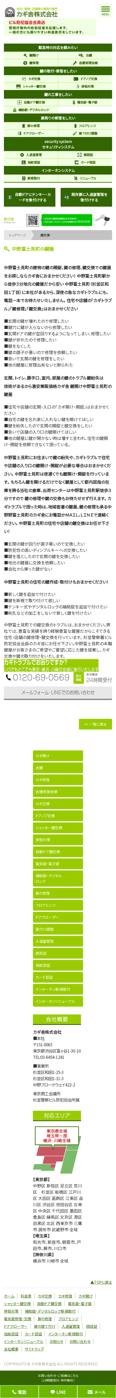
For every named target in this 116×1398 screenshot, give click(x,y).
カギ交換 (31, 78)
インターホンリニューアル (55, 1001)
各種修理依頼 (85, 63)
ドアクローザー (31, 133)
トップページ (17, 235)
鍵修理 (31, 63)
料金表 (26, 1296)
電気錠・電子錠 (85, 102)
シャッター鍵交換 (31, 86)
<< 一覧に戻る (95, 724)
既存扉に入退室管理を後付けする (86, 197)
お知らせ (56, 1341)
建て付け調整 (85, 133)
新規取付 (31, 178)
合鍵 (85, 55)
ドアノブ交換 (85, 78)
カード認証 (85, 162)
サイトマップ (34, 1349)
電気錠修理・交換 (17, 1318)
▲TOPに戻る (101, 1282)
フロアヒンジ (85, 125)
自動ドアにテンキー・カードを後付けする (29, 197)
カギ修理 (43, 779)
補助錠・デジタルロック (31, 109)
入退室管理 (31, 154)
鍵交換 (45, 235)
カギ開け (43, 755)
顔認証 (85, 154)
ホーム (9, 1296)
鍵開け (31, 55)
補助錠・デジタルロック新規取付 (50, 1311)
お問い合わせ (80, 1341)
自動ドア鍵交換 (31, 102)
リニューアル (85, 178)
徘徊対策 (85, 86)
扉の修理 (31, 125)
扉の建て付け (44, 1326)
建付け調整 (45, 929)
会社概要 (11, 1349)
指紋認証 (31, 162)
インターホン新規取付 (53, 989)
